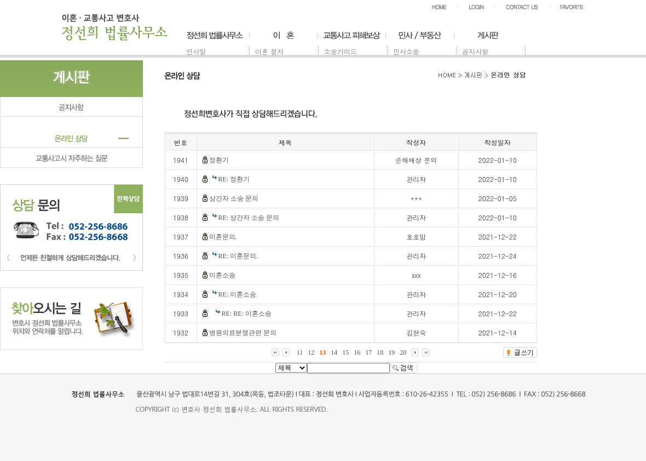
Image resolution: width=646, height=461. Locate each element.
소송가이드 (340, 51)
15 (345, 352)
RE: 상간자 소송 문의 (249, 217)
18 (380, 352)
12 (311, 352)
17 (368, 352)
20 (403, 352)
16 (357, 352)
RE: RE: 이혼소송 (247, 313)
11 (300, 352)
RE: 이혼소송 (237, 294)
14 (334, 352)
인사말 (196, 51)
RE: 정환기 (234, 179)
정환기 (219, 160)
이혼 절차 (269, 51)
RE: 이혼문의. (238, 256)
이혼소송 (222, 275)
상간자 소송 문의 (233, 198)
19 (391, 352)
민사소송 (406, 51)
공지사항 (475, 51)
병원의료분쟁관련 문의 (242, 333)
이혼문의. (223, 237)
